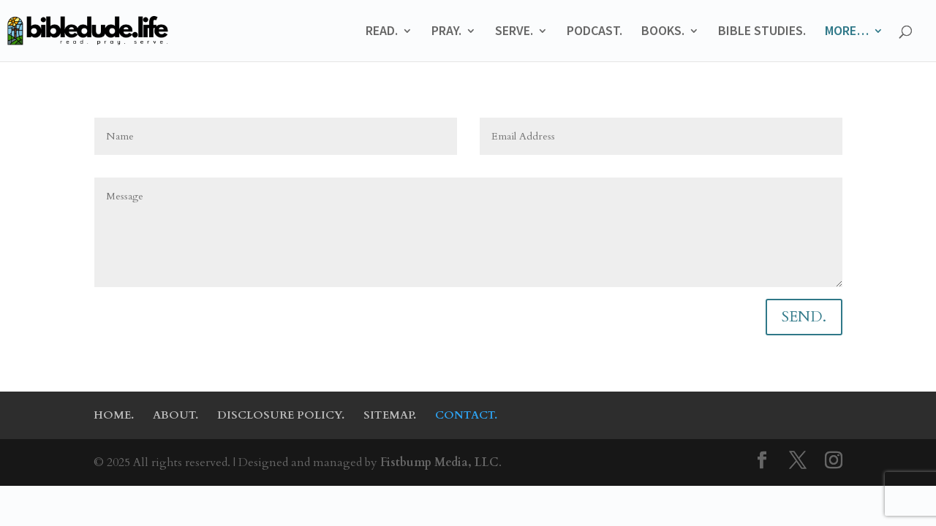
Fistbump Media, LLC (439, 462)
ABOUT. (175, 415)
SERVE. (514, 32)
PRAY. (446, 32)
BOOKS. (662, 32)
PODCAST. (594, 32)
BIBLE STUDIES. (762, 32)
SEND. (804, 317)
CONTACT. (466, 415)
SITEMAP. (389, 415)
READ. (382, 32)
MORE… (847, 32)
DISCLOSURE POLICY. (280, 415)
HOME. (114, 415)
